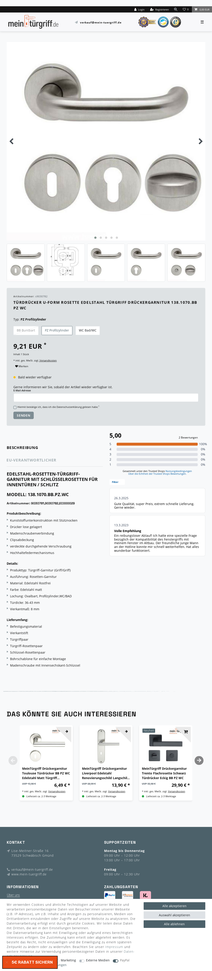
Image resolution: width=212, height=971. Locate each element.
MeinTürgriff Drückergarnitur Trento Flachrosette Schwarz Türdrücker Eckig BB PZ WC (164, 773)
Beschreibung (22, 447)
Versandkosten (48, 360)
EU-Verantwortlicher (31, 460)
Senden (23, 415)
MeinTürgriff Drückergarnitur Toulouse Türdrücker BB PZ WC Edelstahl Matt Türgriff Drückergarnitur (46, 773)
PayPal (125, 960)
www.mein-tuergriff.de (29, 874)
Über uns (13, 895)
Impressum (114, 947)
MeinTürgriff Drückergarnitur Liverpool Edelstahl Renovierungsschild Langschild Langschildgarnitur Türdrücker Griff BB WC (105, 773)
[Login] (139, 9)
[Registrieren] (159, 9)
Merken (21, 366)
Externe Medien (98, 960)
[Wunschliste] (186, 9)
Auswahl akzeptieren (174, 915)
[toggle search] (175, 9)
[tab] (29, 447)
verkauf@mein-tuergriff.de (101, 22)
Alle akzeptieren (174, 906)
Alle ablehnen (174, 924)
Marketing (68, 960)
